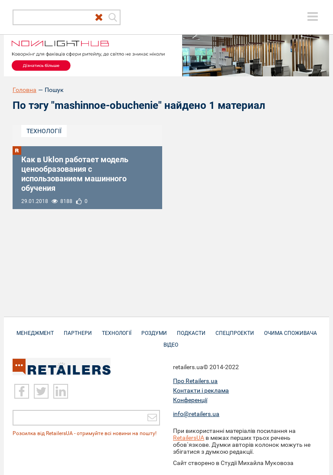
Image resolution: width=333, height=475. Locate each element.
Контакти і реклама (201, 390)
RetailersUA (188, 437)
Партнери (78, 329)
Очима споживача (290, 329)
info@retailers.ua (196, 413)
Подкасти (191, 329)
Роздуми (154, 329)
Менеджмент (35, 329)
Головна (24, 89)
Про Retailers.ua (195, 380)
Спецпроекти (234, 329)
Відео (170, 340)
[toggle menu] (312, 16)
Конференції (190, 399)
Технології (44, 131)
